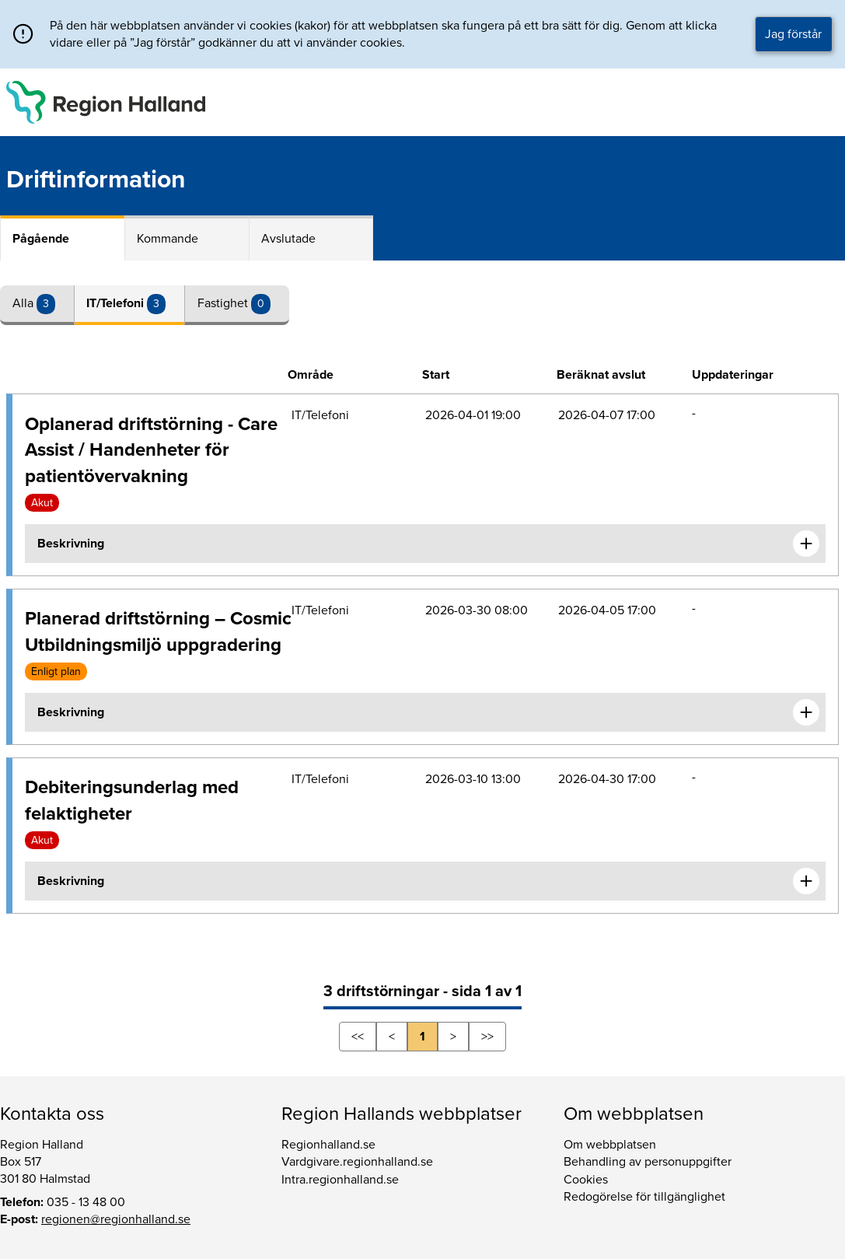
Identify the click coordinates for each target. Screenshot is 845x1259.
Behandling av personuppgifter (648, 1162)
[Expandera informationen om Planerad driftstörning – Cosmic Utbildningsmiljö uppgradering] (806, 712)
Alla (24, 303)
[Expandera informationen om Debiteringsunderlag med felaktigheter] (806, 881)
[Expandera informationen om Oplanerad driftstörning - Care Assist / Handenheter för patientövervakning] (806, 543)
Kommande (167, 239)
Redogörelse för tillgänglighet (644, 1197)
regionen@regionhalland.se (115, 1219)
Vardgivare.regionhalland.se (357, 1162)
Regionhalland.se (328, 1144)
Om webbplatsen (610, 1144)
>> (487, 1036)
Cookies (586, 1179)
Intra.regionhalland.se (340, 1179)
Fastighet (224, 303)
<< (357, 1036)
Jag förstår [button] (793, 34)
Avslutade (288, 239)
